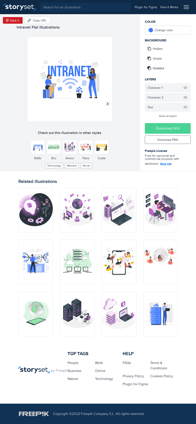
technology (54, 165)
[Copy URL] (37, 20)
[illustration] (35, 210)
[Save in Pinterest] (13, 20)
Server (86, 165)
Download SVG (168, 128)
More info (166, 164)
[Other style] (38, 147)
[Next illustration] (107, 103)
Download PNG (167, 139)
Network (72, 165)
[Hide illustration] (185, 87)
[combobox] (85, 7)
